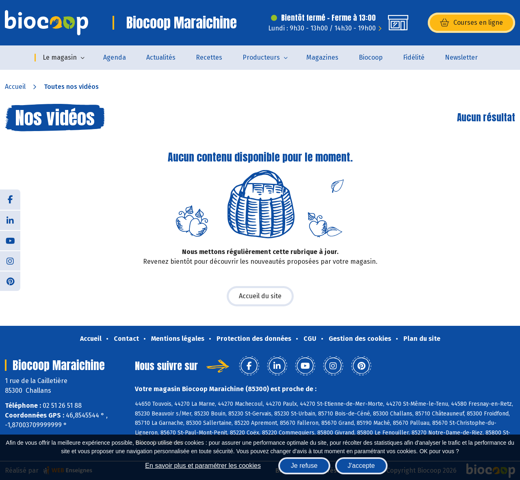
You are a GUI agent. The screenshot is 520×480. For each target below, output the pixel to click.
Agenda (114, 57)
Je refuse (304, 465)
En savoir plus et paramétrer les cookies (203, 465)
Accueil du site (260, 296)
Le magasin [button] (60, 57)
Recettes (209, 57)
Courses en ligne (471, 23)
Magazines (322, 57)
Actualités (161, 57)
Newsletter (461, 57)
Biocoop (371, 57)
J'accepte (361, 465)
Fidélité (414, 57)
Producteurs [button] (261, 57)
